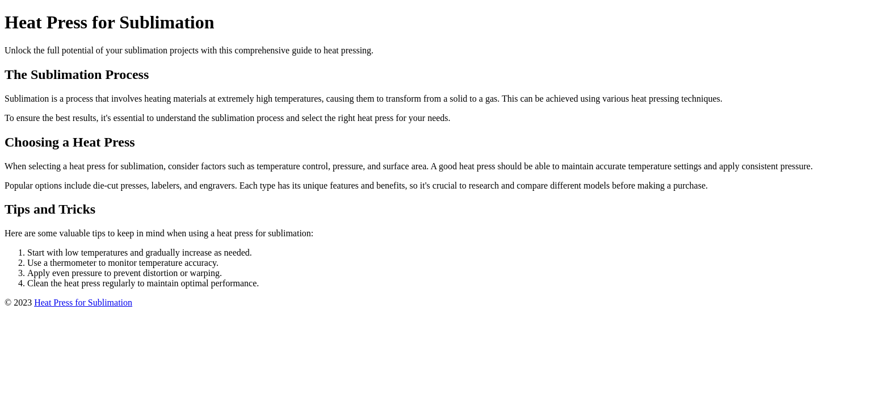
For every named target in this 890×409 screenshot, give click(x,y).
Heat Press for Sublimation (83, 302)
